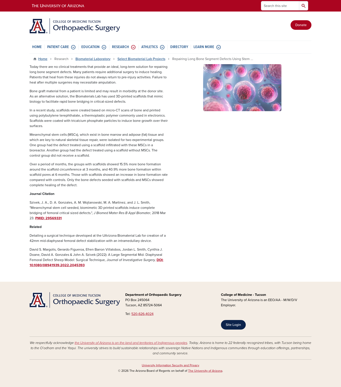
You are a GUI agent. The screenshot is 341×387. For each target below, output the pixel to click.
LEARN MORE (204, 47)
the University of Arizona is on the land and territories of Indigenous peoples (131, 343)
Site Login (233, 325)
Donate (301, 25)
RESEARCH (120, 47)
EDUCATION (90, 47)
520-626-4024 (142, 314)
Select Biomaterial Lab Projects (141, 59)
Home (42, 59)
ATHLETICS (149, 47)
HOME (37, 47)
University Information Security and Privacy (170, 365)
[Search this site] (280, 5)
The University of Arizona (205, 371)
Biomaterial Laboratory (92, 59)
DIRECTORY (179, 47)
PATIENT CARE (58, 47)
